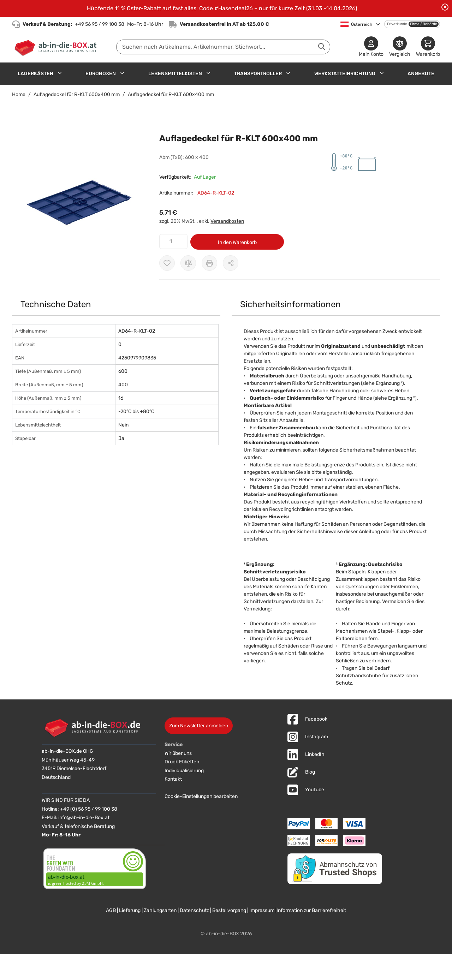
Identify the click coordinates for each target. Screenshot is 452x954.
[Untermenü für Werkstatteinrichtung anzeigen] (381, 73)
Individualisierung (184, 771)
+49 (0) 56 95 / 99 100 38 (88, 809)
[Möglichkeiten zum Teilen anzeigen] (230, 263)
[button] (78, 202)
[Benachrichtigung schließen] (445, 7)
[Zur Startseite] (57, 47)
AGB (111, 910)
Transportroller (258, 74)
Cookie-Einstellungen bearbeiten (201, 796)
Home (18, 94)
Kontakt (173, 779)
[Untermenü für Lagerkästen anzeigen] (59, 73)
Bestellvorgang (229, 910)
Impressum (261, 910)
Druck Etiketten (182, 762)
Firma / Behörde (423, 24)
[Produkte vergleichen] (399, 47)
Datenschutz (194, 910)
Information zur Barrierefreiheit (311, 910)
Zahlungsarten (160, 910)
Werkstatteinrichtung (344, 74)
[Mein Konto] (371, 47)
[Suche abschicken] (321, 46)
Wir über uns (178, 753)
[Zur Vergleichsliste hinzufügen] (188, 263)
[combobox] (223, 47)
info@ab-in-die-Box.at (83, 818)
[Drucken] (209, 263)
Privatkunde (397, 24)
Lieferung (130, 910)
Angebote (421, 74)
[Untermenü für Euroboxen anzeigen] (122, 73)
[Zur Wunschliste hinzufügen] (167, 263)
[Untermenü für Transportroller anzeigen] (288, 73)
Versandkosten (227, 221)
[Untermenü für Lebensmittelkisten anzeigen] (208, 73)
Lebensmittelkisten (175, 74)
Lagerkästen (35, 74)
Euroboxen (100, 74)
